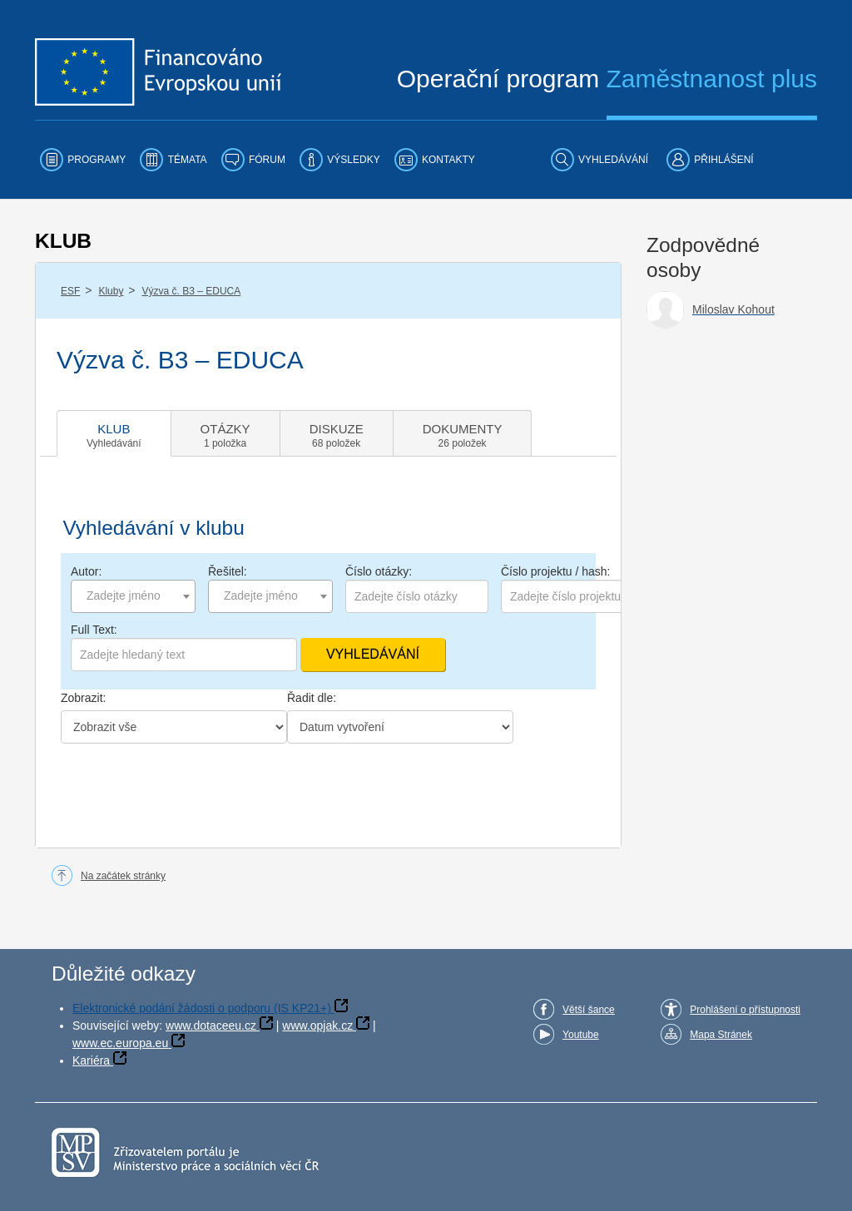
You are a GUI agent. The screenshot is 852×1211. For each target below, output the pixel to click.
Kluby (110, 291)
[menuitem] (83, 159)
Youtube (580, 1034)
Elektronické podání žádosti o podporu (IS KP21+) (201, 1008)
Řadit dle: (311, 697)
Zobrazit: (83, 697)
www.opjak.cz (317, 1025)
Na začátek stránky (123, 876)
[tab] (114, 433)
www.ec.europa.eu (120, 1043)
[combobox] (133, 596)
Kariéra (91, 1060)
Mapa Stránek (721, 1034)
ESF (70, 291)
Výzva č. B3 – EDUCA (191, 291)
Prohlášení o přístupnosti (745, 1010)
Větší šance (588, 1010)
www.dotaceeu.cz (211, 1025)
